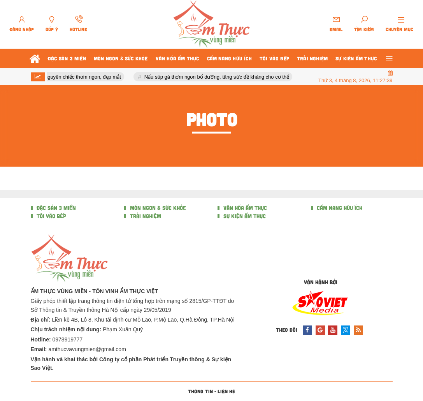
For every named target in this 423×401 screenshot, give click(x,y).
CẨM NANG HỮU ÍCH (338, 207)
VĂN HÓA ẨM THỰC (244, 207)
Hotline (78, 29)
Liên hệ (226, 391)
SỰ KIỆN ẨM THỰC (244, 216)
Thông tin (200, 391)
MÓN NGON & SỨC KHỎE (157, 207)
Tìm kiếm (364, 29)
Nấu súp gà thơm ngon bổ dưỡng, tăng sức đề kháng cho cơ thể (218, 77)
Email (336, 29)
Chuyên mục (399, 29)
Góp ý (52, 29)
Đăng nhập (22, 29)
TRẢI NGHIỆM (144, 216)
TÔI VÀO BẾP (50, 216)
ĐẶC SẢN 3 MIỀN (55, 207)
